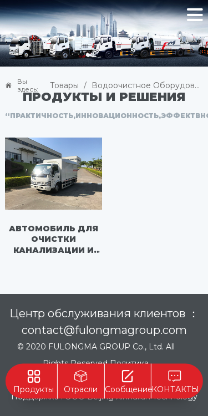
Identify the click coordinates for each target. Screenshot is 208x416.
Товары (64, 85)
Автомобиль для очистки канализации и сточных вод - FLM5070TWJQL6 (53, 240)
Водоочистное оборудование (147, 85)
